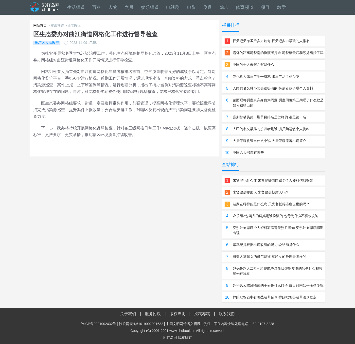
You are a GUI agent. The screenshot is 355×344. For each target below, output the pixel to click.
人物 (112, 7)
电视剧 (172, 7)
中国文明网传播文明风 (183, 324)
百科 (96, 7)
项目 (265, 7)
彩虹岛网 (170, 338)
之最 (129, 7)
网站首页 (40, 25)
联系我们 (227, 314)
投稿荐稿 (202, 314)
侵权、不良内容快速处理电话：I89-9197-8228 (238, 324)
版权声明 (177, 314)
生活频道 (76, 7)
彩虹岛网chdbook (51, 7)
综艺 (223, 7)
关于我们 (128, 314)
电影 (191, 7)
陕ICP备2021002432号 (98, 324)
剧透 (207, 7)
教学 (281, 7)
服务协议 (153, 314)
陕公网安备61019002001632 (141, 324)
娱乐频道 (150, 7)
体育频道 (244, 7)
